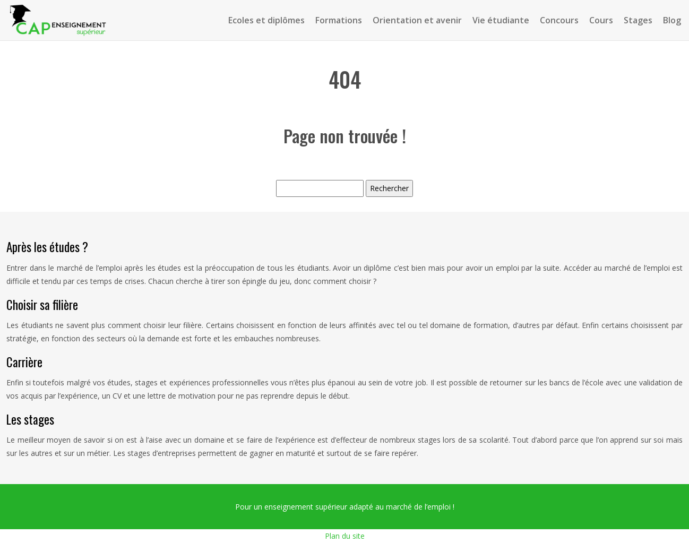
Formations (338, 20)
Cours (601, 20)
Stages (638, 20)
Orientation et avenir (417, 20)
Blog (672, 20)
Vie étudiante (500, 20)
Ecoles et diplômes (266, 20)
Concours (559, 20)
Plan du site (345, 536)
